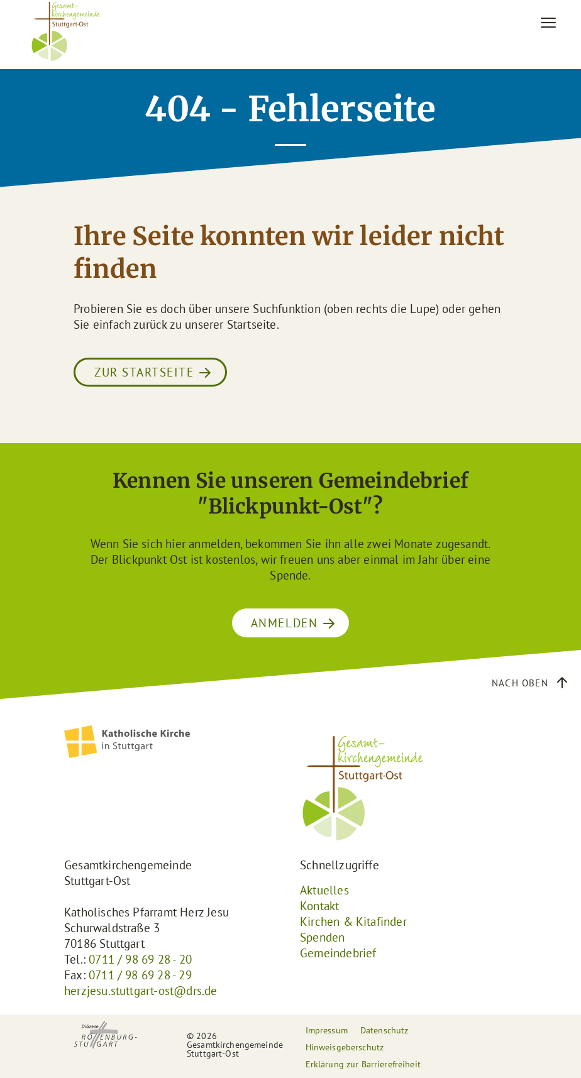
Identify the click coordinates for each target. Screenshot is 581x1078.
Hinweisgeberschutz (345, 1047)
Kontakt (319, 905)
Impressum (327, 1030)
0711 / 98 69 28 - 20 (140, 959)
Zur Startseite (144, 372)
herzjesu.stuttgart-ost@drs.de (141, 990)
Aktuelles (324, 890)
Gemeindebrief (338, 952)
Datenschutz (384, 1030)
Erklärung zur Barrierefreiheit (363, 1064)
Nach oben (520, 683)
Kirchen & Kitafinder (353, 921)
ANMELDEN (284, 622)
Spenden (322, 937)
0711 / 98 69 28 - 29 (140, 974)
